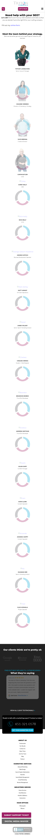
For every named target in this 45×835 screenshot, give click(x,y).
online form (15, 25)
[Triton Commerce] (20, 5)
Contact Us (22, 748)
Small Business (22, 793)
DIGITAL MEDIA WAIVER (16, 821)
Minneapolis (22, 806)
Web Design (22, 769)
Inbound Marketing (22, 767)
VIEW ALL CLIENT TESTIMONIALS (21, 710)
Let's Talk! (23, 9)
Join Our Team (22, 754)
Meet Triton (22, 751)
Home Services (22, 790)
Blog (22, 756)
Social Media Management (22, 777)
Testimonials (22, 743)
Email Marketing (22, 780)
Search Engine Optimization (22, 772)
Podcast (22, 759)
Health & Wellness (22, 795)
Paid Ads (22, 774)
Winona (22, 808)
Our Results (23, 746)
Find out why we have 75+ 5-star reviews (22, 670)
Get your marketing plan (22, 730)
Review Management (22, 782)
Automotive (22, 798)
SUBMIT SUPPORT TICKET (16, 815)
